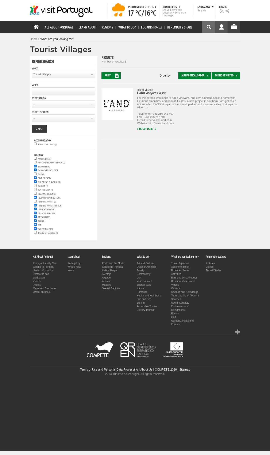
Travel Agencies (180, 263)
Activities (176, 274)
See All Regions (111, 288)
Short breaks (144, 284)
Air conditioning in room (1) (51, 163)
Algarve (106, 277)
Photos (37, 284)
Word (35, 85)
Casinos (175, 288)
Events (175, 313)
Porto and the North (113, 263)
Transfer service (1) (48, 233)
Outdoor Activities (146, 266)
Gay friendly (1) (45, 190)
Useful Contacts (180, 302)
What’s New (74, 266)
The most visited (227, 75)
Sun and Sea (144, 299)
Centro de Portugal (112, 266)
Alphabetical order (196, 75)
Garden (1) (43, 186)
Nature (140, 288)
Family (140, 270)
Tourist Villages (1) (47, 144)
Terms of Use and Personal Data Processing (109, 369)
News (71, 270)
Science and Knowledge (184, 292)
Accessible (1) (44, 159)
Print (113, 75)
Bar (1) (41, 174)
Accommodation (180, 266)
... (34, 104)
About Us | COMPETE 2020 (158, 369)
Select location (40, 112)
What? (35, 68)
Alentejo (106, 274)
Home (34, 39)
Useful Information (43, 270)
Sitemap (184, 369)
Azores (106, 281)
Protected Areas (180, 270)
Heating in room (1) (47, 194)
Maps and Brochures (44, 288)
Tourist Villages (42, 74)
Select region (39, 98)
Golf (139, 277)
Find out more (147, 129)
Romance (142, 292)
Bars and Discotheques (184, 277)
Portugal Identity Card (45, 263)
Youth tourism (144, 281)
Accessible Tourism (147, 306)
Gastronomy (143, 274)
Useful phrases (41, 292)
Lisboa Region (110, 270)
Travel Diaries (213, 270)
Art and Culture (145, 263)
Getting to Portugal (43, 266)
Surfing (141, 302)
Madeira (106, 284)
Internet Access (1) (47, 202)
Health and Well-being (149, 295)
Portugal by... (75, 263)
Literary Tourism (146, 309)
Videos (36, 281)
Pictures (210, 263)
